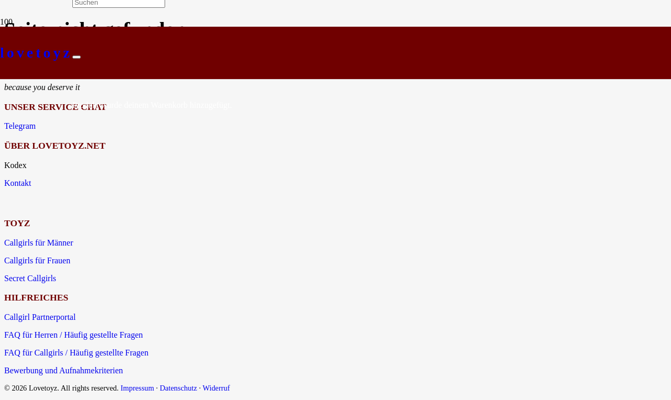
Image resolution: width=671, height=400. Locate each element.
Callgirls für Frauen (37, 260)
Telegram (20, 125)
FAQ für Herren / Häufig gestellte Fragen (73, 334)
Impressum (137, 388)
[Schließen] (76, 57)
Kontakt (17, 183)
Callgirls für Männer (38, 242)
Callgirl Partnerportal (39, 317)
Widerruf (216, 388)
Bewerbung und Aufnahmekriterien (63, 370)
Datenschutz (178, 388)
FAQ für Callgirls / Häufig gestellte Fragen (76, 352)
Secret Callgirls (30, 278)
